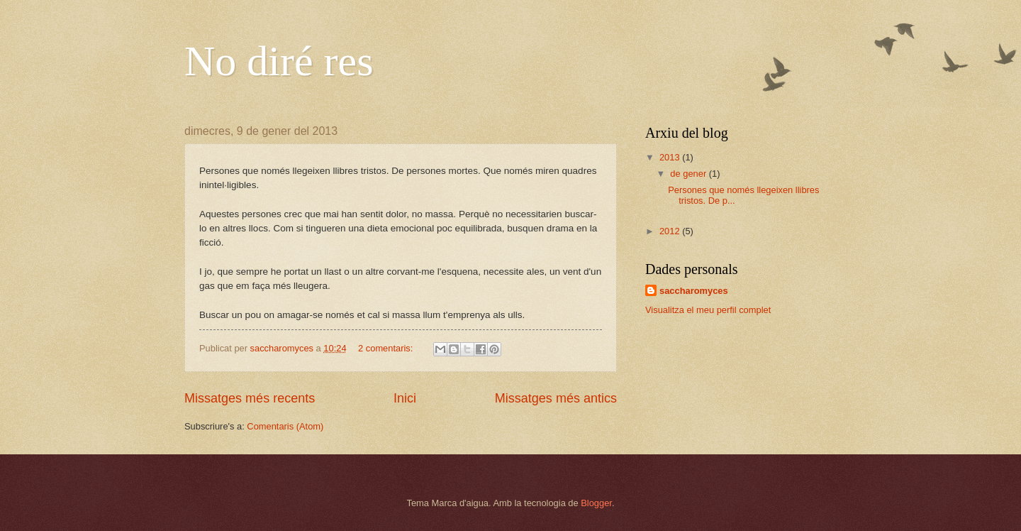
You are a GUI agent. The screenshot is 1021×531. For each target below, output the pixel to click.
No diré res (279, 61)
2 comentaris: (386, 348)
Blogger (596, 503)
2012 (670, 231)
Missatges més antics (556, 398)
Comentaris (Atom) (285, 426)
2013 (670, 157)
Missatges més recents (249, 398)
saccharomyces (693, 290)
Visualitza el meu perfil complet (708, 310)
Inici (405, 398)
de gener (689, 173)
